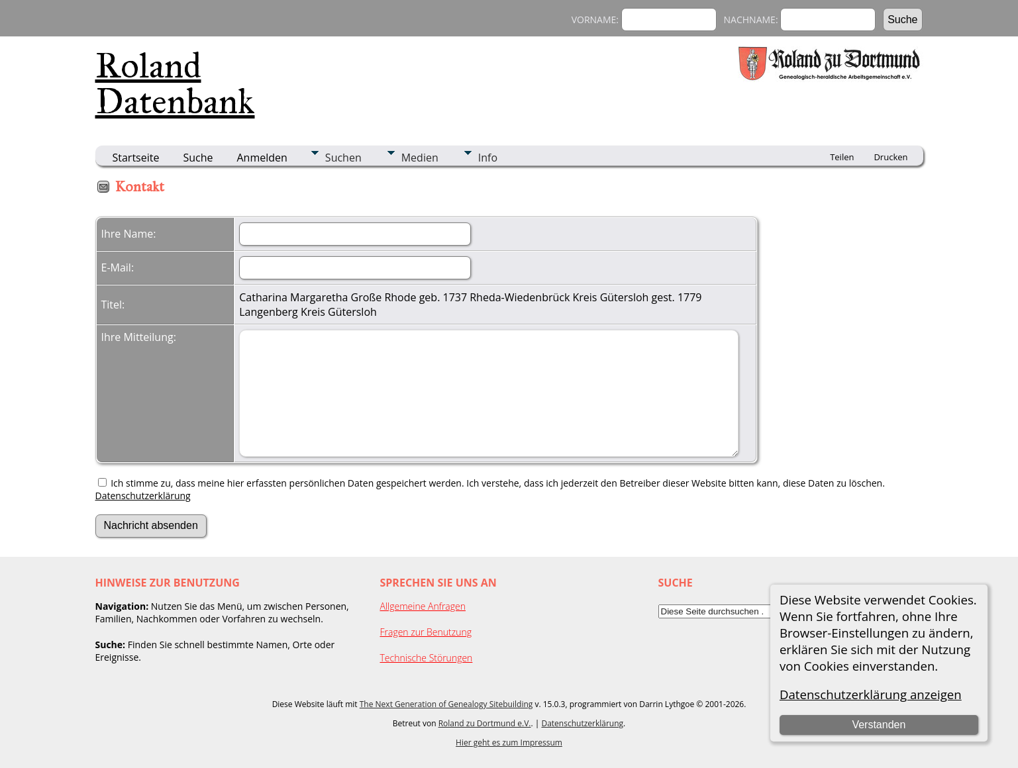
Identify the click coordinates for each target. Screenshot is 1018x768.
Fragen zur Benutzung (426, 632)
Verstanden (878, 724)
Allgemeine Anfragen (423, 606)
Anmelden (262, 157)
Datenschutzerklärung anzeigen (871, 694)
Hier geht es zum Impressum (509, 742)
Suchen (343, 157)
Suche (198, 157)
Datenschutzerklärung (143, 495)
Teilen (842, 157)
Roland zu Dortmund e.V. (484, 723)
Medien (419, 157)
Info (487, 157)
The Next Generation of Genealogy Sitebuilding (446, 704)
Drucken (890, 157)
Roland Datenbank (175, 83)
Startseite (136, 157)
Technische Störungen (426, 657)
